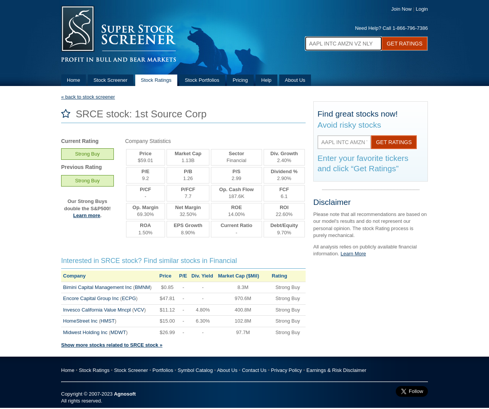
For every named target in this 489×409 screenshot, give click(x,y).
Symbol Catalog (195, 370)
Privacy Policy (286, 370)
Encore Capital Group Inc (91, 298)
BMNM (142, 287)
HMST (107, 321)
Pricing (240, 80)
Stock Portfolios (202, 80)
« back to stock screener (88, 97)
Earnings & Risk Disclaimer (336, 370)
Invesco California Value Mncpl (97, 310)
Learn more (86, 215)
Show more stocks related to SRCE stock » (111, 345)
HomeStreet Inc (80, 321)
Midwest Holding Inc (85, 332)
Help (266, 80)
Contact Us (254, 370)
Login (422, 9)
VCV (139, 310)
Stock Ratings (156, 80)
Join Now (401, 9)
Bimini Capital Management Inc (97, 287)
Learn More (353, 253)
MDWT (118, 332)
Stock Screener (111, 80)
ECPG (129, 298)
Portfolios (162, 370)
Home (73, 80)
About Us (295, 80)
